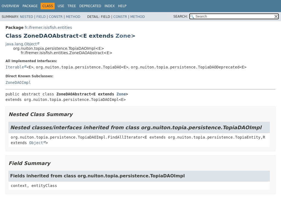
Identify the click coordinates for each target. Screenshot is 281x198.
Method (73, 17)
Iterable (14, 67)
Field (41, 17)
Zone (123, 35)
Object (36, 143)
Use (61, 6)
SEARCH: (180, 16)
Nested (26, 17)
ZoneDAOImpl (18, 82)
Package (30, 6)
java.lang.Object (21, 44)
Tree (72, 6)
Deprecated (90, 6)
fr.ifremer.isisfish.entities (48, 27)
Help (122, 6)
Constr (56, 17)
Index (110, 6)
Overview (10, 6)
